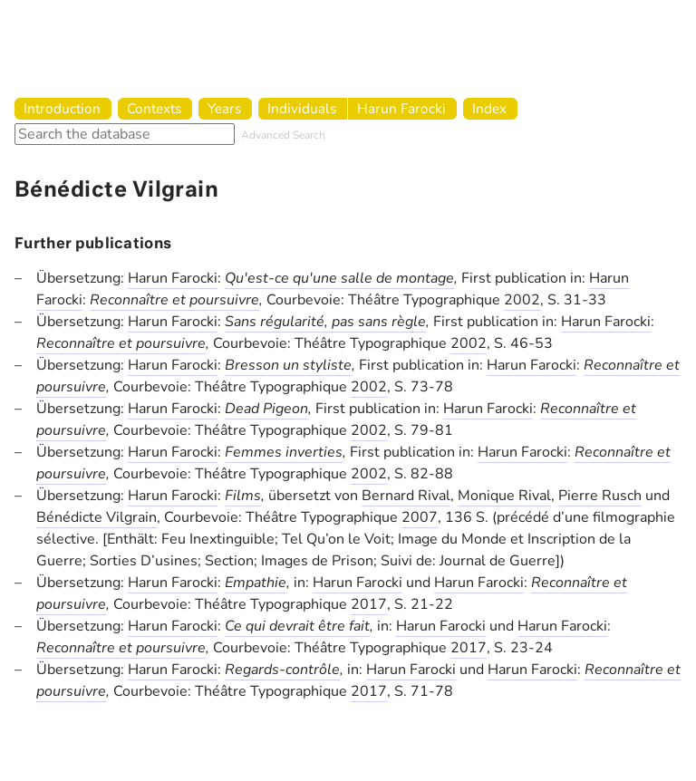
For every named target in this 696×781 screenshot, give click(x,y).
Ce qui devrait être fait (297, 626)
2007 (419, 517)
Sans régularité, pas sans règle (325, 322)
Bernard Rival (406, 496)
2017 (369, 604)
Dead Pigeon (266, 409)
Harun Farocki (401, 108)
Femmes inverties (284, 452)
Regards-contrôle (282, 670)
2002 (522, 300)
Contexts (154, 108)
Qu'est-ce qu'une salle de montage (339, 278)
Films (243, 496)
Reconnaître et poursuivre (174, 300)
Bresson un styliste (288, 365)
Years (224, 108)
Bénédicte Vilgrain (96, 517)
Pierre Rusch (600, 496)
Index (489, 108)
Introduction (62, 108)
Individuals (301, 108)
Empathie (255, 583)
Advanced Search (283, 135)
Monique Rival (504, 496)
